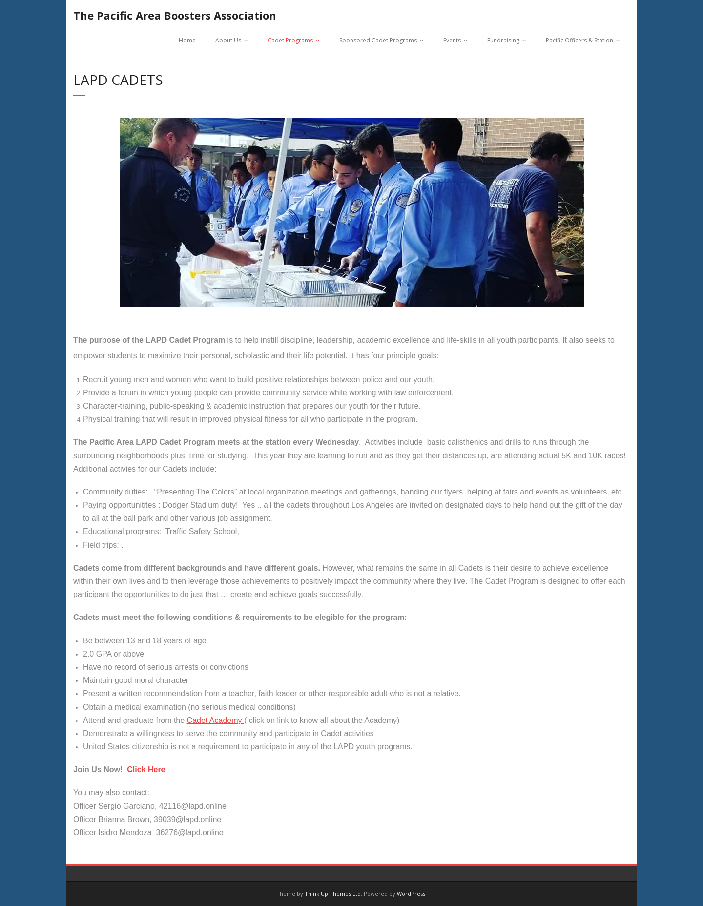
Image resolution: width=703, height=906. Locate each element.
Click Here (146, 769)
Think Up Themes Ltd (333, 893)
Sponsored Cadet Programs (378, 40)
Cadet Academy (215, 720)
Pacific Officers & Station (579, 40)
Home (187, 40)
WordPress (411, 893)
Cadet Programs (290, 40)
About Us (228, 40)
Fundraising (503, 40)
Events (452, 40)
